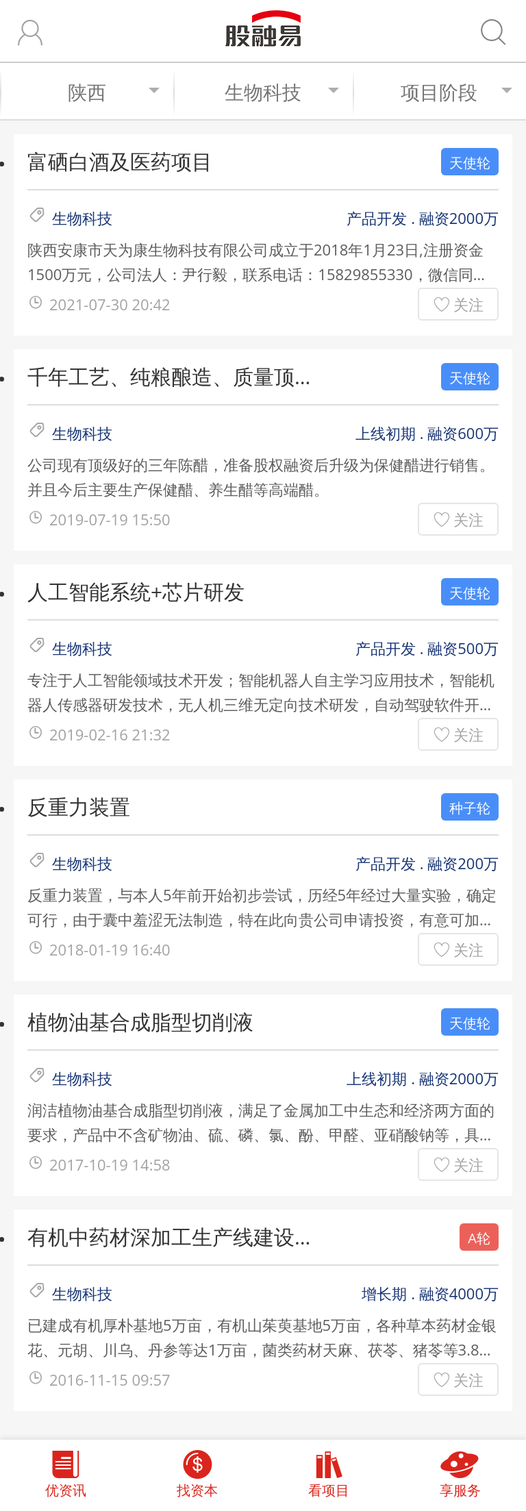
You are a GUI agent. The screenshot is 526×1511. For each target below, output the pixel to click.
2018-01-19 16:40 (110, 949)
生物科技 (282, 92)
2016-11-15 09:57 (110, 1379)
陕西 (114, 92)
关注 (468, 304)
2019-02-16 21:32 (110, 734)
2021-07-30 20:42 (110, 304)
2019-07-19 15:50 (110, 519)
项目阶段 (456, 92)
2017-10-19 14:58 (110, 1164)
